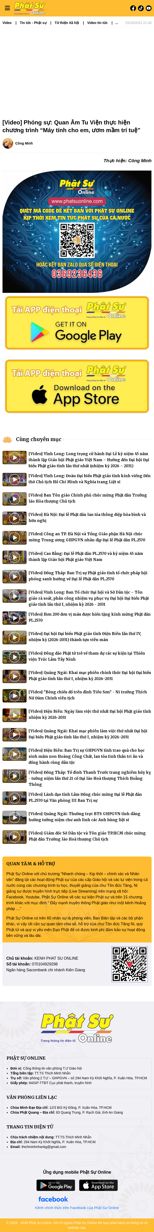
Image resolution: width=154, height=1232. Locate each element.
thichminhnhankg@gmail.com (44, 1147)
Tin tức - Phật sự (33, 23)
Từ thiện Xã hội (67, 23)
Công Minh (24, 143)
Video (7, 23)
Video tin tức (97, 23)
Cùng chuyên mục (38, 439)
